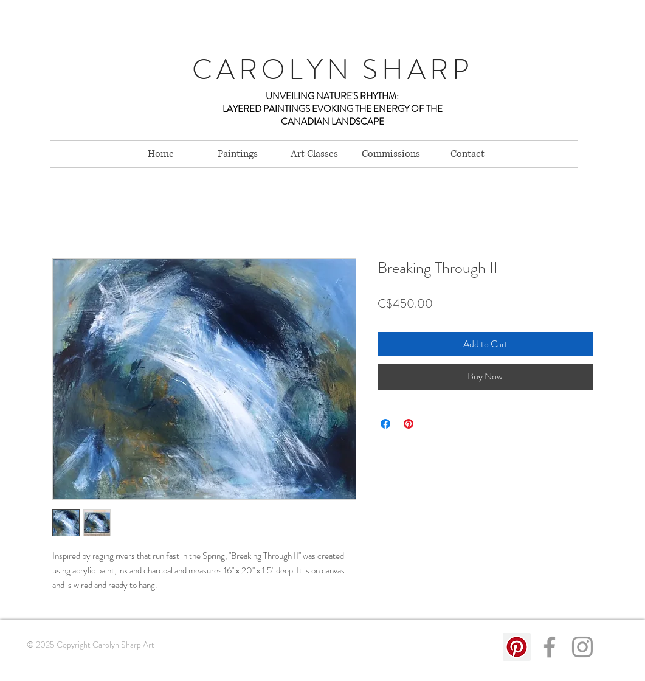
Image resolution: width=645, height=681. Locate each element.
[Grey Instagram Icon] (582, 647)
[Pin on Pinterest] (408, 424)
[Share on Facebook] (385, 424)
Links (33, 669)
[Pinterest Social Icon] (517, 647)
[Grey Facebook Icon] (550, 647)
